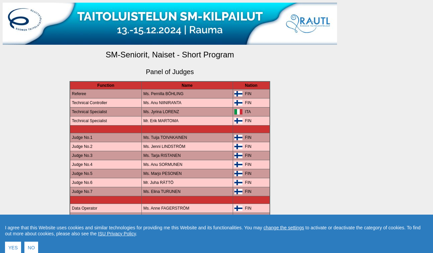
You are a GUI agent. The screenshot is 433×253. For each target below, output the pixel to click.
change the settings (283, 242)
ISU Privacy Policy (117, 248)
